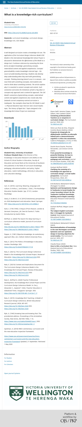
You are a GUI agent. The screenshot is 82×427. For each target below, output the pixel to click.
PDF (54, 23)
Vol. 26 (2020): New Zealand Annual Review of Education (36, 8)
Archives (13, 8)
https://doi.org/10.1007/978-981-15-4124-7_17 (20, 293)
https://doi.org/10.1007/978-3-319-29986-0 (23, 204)
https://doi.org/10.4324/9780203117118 (18, 247)
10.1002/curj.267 (56, 124)
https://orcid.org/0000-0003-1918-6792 (15, 27)
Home (6, 8)
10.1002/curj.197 (56, 240)
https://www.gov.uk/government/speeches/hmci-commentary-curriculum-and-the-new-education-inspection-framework (22, 339)
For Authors (8, 361)
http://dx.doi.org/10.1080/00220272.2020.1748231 (22, 227)
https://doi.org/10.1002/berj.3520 (16, 306)
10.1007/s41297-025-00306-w (61, 180)
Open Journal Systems (12, 373)
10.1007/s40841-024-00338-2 (61, 252)
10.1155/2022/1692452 (59, 203)
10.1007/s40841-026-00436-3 (61, 219)
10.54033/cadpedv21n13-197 (61, 143)
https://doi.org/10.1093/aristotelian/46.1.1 (19, 324)
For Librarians (8, 364)
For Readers (8, 358)
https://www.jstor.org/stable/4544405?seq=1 (20, 321)
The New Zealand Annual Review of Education (23, 2)
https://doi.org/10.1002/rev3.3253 (16, 273)
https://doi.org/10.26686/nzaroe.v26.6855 (23, 33)
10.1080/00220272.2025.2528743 (62, 164)
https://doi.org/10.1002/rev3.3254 (24, 257)
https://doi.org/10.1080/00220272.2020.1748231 (21, 229)
